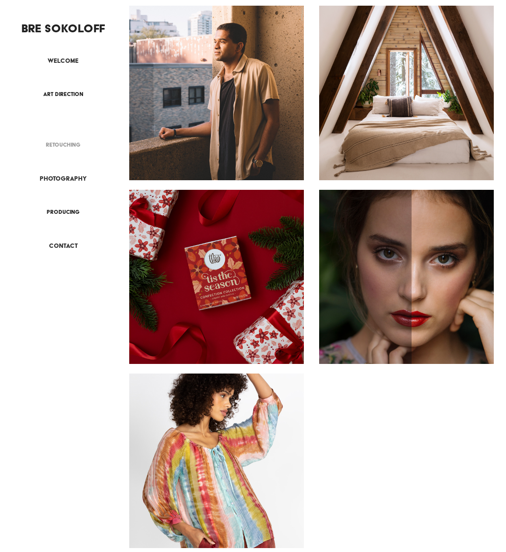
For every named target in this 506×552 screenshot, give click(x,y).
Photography (63, 178)
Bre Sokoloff (63, 28)
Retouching (63, 144)
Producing (63, 212)
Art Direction (63, 94)
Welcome (63, 60)
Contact (63, 245)
